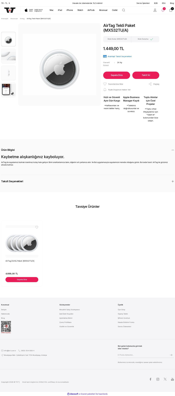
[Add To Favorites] (113, 84)
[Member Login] (155, 10)
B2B (156, 3)
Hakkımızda (5, 314)
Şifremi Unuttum (124, 318)
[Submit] (171, 355)
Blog (172, 3)
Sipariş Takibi (123, 314)
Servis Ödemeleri (124, 327)
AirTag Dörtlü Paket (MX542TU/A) (20, 260)
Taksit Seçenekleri (12, 181)
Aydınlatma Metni (65, 318)
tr (2, 3)
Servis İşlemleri (143, 3)
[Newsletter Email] (146, 355)
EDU (164, 3)
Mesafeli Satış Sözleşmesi (69, 310)
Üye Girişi (121, 310)
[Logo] (8, 10)
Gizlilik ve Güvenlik (66, 327)
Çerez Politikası (65, 322)
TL (6, 3)
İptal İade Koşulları (66, 314)
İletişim (3, 310)
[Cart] (170, 10)
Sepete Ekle (116, 75)
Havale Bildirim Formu (126, 322)
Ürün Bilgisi (8, 149)
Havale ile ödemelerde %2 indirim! (87, 3)
